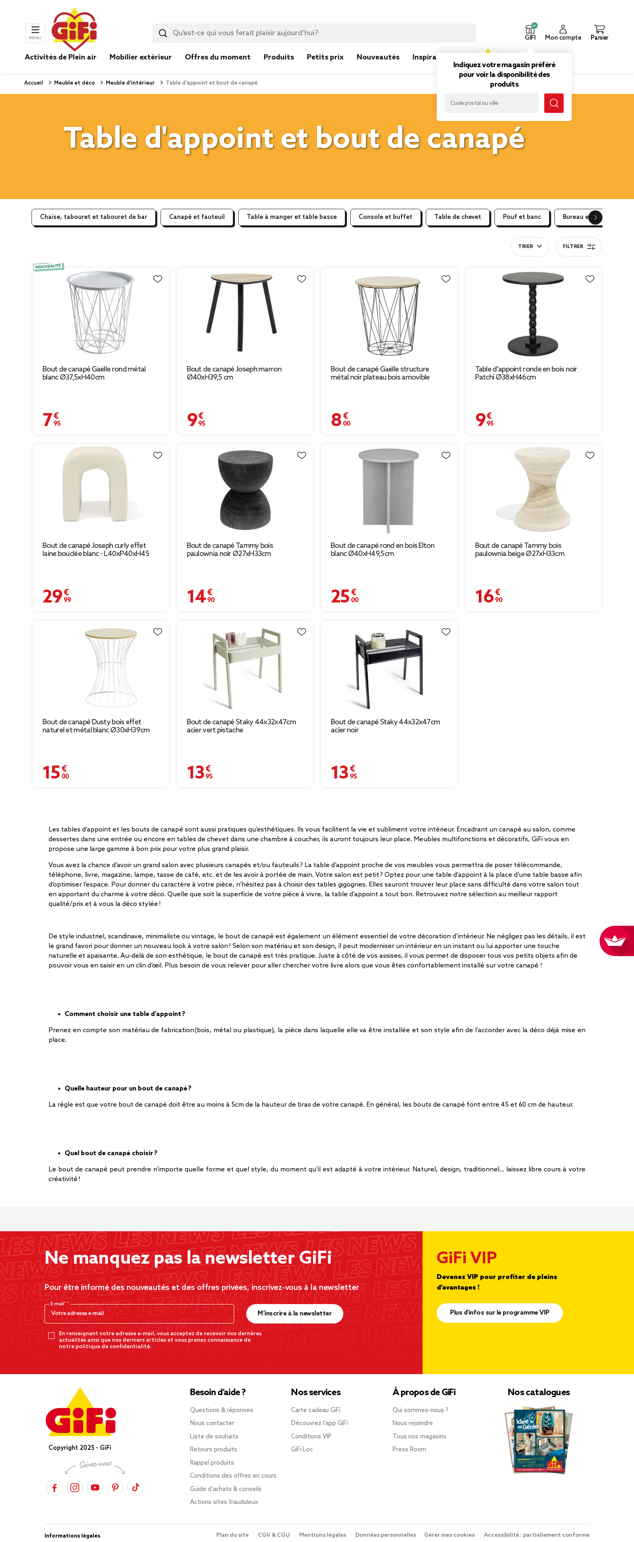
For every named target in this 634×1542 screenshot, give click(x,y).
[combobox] (314, 33)
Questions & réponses (221, 1410)
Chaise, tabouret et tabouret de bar (93, 217)
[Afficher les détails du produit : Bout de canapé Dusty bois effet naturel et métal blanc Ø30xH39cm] (101, 666)
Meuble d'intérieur (130, 83)
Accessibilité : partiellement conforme (537, 1535)
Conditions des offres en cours (233, 1476)
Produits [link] (279, 57)
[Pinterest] (115, 1487)
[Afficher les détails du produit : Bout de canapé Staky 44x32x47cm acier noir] (389, 666)
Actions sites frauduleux (224, 1502)
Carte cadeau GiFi (315, 1410)
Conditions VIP (311, 1436)
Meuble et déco (74, 83)
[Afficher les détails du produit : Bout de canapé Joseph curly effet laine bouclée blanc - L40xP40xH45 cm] (101, 489)
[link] (278, 69)
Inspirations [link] (433, 57)
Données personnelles (385, 1535)
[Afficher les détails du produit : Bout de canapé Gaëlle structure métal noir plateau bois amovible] (389, 313)
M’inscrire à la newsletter (295, 1313)
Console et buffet (385, 217)
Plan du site (233, 1535)
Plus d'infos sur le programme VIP (499, 1313)
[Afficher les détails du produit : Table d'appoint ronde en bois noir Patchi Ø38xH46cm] (533, 313)
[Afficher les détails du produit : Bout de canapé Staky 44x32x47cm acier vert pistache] (245, 666)
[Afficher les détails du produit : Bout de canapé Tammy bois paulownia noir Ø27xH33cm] (245, 489)
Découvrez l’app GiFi (319, 1423)
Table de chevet (457, 217)
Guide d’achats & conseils (226, 1489)
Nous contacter (212, 1423)
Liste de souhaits (214, 1436)
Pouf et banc (522, 217)
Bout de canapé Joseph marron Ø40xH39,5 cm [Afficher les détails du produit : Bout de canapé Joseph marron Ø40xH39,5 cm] (234, 373)
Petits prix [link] (325, 57)
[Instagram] (75, 1487)
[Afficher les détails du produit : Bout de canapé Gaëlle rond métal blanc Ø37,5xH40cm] (101, 313)
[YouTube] (95, 1487)
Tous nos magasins (419, 1436)
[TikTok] (135, 1487)
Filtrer (579, 247)
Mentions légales (323, 1535)
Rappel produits (212, 1463)
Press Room (409, 1449)
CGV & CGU (274, 1535)
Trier (525, 247)
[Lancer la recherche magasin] (554, 103)
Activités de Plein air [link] (61, 57)
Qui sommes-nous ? (420, 1410)
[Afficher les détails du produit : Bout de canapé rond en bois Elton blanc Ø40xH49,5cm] (389, 489)
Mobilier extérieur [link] (141, 57)
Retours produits (213, 1449)
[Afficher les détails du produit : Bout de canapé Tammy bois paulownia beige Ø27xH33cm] (533, 489)
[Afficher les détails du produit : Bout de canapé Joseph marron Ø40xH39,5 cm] (245, 313)
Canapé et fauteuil (197, 217)
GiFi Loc (302, 1449)
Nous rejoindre (413, 1423)
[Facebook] (54, 1487)
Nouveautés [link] (378, 57)
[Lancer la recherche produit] (163, 33)
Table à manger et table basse (292, 217)
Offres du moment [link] (218, 57)
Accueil (33, 83)
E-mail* (59, 1304)
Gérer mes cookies (450, 1535)
